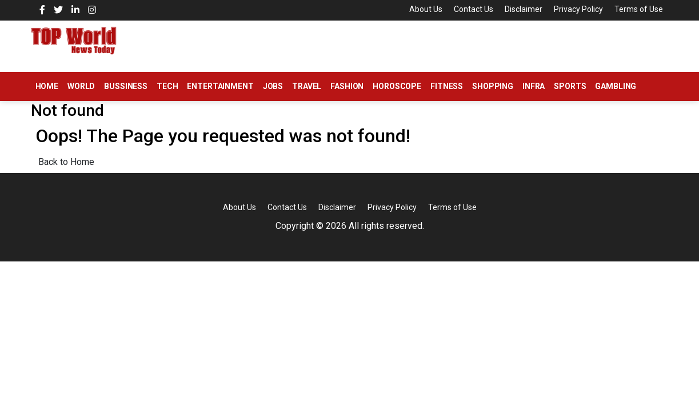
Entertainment (220, 86)
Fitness (446, 86)
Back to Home (66, 161)
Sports (570, 86)
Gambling (615, 86)
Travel (306, 86)
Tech (167, 86)
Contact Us (473, 9)
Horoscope (397, 86)
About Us (425, 9)
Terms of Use (638, 9)
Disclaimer (523, 9)
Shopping (492, 86)
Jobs (273, 86)
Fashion (347, 86)
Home (46, 86)
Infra (533, 86)
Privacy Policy (578, 9)
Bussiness (125, 86)
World (81, 86)
